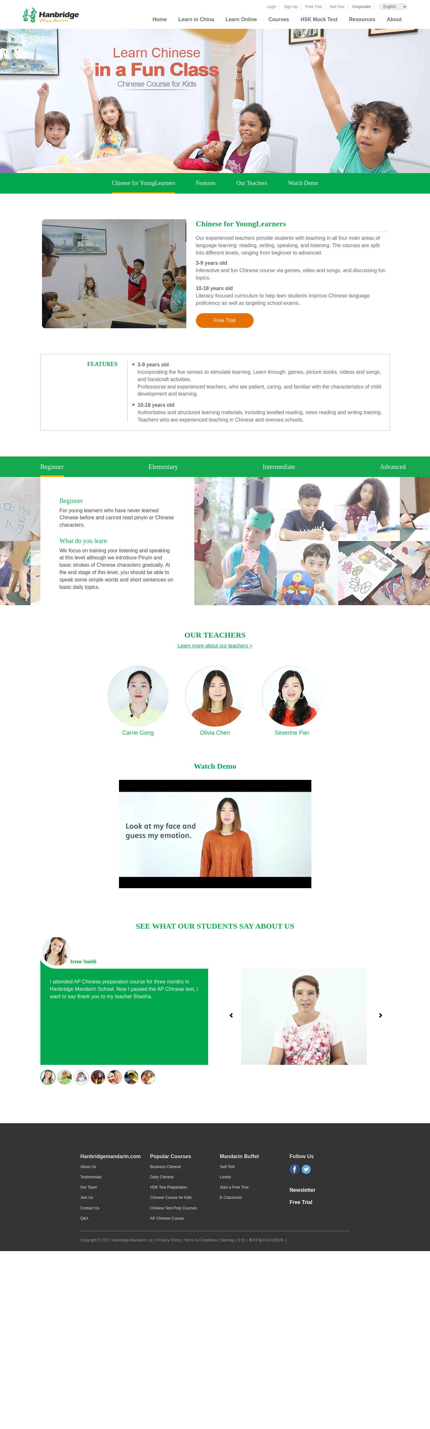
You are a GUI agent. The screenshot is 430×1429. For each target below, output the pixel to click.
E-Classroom (231, 1197)
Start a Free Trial (234, 1187)
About (394, 19)
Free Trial (314, 6)
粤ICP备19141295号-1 (268, 1240)
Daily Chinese (162, 1177)
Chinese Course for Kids (171, 1197)
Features (205, 183)
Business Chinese (165, 1167)
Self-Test (337, 6)
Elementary (163, 466)
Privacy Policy (169, 1240)
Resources (362, 19)
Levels (225, 1177)
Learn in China (196, 19)
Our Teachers (251, 183)
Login (271, 6)
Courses (278, 19)
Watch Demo (303, 183)
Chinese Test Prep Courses (173, 1208)
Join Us (86, 1197)
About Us (88, 1167)
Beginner (52, 467)
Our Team (88, 1187)
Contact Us (89, 1208)
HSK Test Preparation (168, 1187)
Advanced (393, 466)
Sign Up (291, 6)
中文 (241, 1240)
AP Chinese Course (167, 1218)
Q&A (84, 1218)
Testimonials (91, 1177)
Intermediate (279, 466)
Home (160, 19)
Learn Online (241, 19)
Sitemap (227, 1240)
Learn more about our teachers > (215, 645)
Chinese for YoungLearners (143, 184)
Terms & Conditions (201, 1240)
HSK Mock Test (318, 19)
